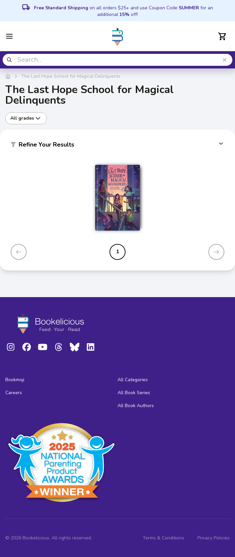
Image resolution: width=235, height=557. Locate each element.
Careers (13, 393)
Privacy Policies (213, 538)
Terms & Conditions (163, 538)
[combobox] (117, 60)
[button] (117, 146)
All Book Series (134, 393)
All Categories (133, 380)
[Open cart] (222, 36)
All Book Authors (136, 405)
